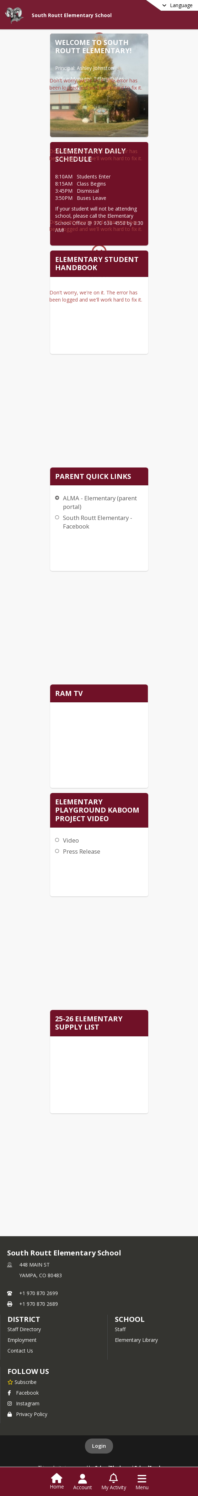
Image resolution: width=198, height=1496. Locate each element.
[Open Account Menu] (82, 1482)
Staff (120, 1329)
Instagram (23, 1403)
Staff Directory (24, 1329)
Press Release (81, 851)
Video (71, 840)
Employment (22, 1339)
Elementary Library (136, 1339)
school (129, 1319)
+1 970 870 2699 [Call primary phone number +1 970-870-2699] (38, 1293)
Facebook (23, 1392)
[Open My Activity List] (113, 1482)
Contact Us (20, 1350)
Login (99, 1445)
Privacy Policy (27, 1414)
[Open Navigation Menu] (142, 1482)
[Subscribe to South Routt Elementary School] (22, 1382)
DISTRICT (23, 1319)
